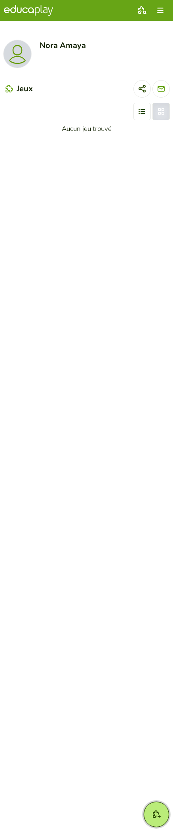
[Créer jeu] (156, 814)
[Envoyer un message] (161, 89)
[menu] (160, 10)
